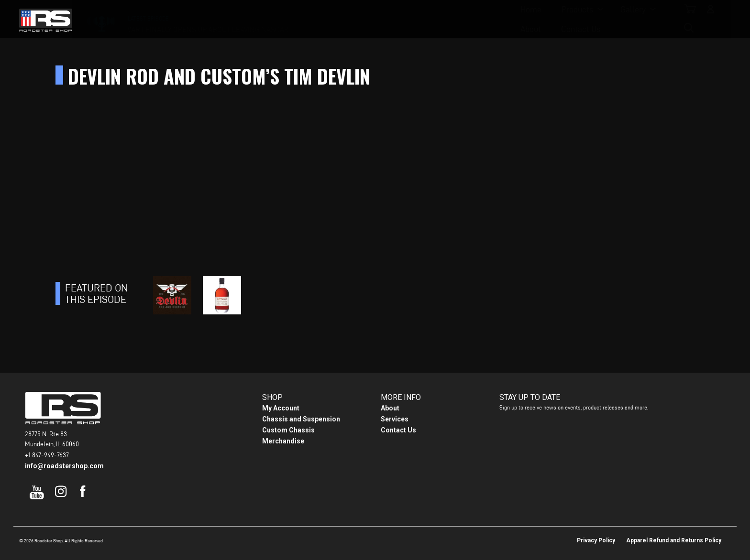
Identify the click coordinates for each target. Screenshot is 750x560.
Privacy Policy (596, 540)
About (425, 19)
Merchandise (283, 441)
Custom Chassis (288, 430)
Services (394, 419)
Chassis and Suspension (301, 419)
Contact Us (475, 19)
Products (319, 19)
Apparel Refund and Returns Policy (673, 540)
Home (273, 19)
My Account (280, 408)
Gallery (375, 19)
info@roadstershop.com (64, 466)
